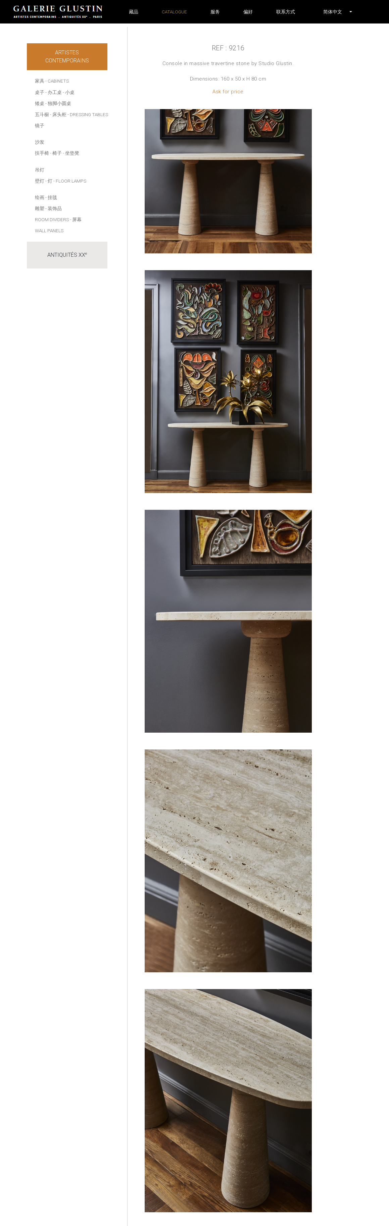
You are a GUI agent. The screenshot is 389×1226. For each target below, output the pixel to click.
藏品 (133, 11)
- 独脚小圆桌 (58, 103)
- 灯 (48, 181)
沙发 (39, 142)
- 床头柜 (58, 114)
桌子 (39, 92)
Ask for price (228, 92)
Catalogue (174, 11)
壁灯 (39, 181)
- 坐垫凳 (71, 153)
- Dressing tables (87, 114)
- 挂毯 (51, 197)
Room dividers (52, 219)
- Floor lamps (69, 181)
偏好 (248, 11)
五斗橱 (42, 114)
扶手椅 (42, 153)
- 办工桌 (53, 92)
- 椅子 (56, 153)
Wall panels (49, 230)
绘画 (39, 197)
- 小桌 (69, 92)
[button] (332, 12)
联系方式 (285, 11)
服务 (215, 11)
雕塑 (39, 208)
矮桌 (39, 103)
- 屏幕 (76, 219)
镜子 (39, 125)
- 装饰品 (53, 208)
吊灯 (39, 170)
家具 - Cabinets (52, 81)
